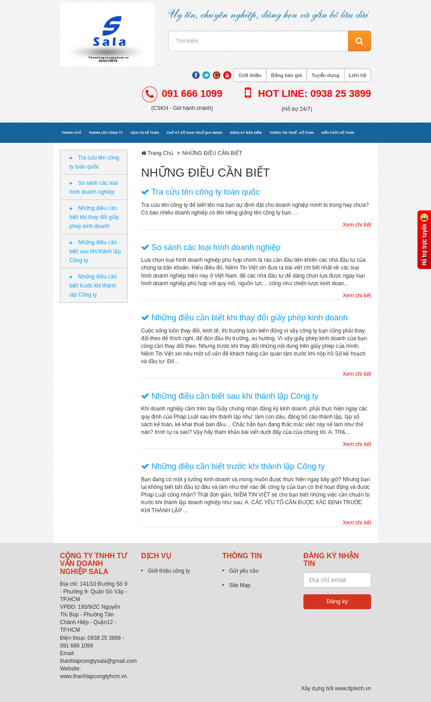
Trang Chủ (160, 153)
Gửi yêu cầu (244, 571)
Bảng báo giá (286, 75)
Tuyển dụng (325, 75)
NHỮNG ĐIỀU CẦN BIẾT (212, 153)
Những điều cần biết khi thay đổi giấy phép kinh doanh (94, 217)
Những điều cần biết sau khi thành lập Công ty (95, 251)
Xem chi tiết (357, 225)
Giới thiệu (249, 75)
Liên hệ (357, 75)
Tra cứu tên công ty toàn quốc (94, 162)
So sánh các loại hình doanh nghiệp (93, 187)
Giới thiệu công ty (169, 571)
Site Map (239, 585)
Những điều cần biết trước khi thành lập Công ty (93, 286)
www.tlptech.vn (353, 688)
